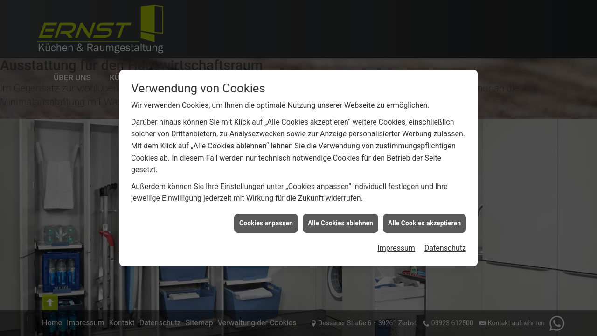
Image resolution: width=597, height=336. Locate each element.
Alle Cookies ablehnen (340, 223)
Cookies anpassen (266, 223)
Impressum (396, 248)
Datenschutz (445, 248)
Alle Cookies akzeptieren (424, 223)
